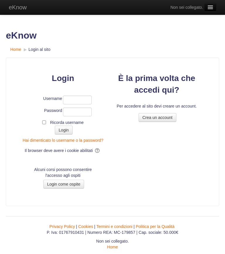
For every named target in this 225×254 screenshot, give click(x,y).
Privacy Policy (62, 226)
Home (112, 247)
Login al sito (39, 49)
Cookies (85, 226)
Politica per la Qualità (155, 226)
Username (52, 98)
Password (53, 110)
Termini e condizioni (114, 226)
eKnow (18, 7)
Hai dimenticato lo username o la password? (63, 140)
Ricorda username (66, 122)
